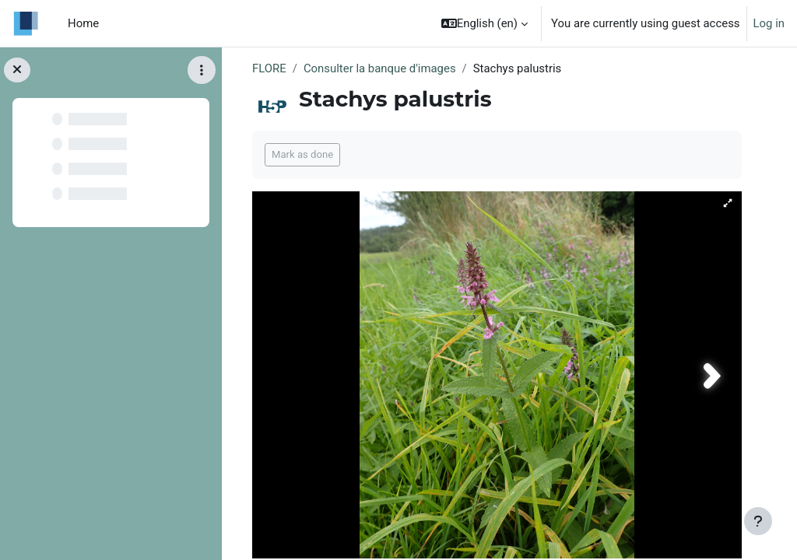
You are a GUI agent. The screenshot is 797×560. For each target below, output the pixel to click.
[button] (484, 23)
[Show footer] (758, 521)
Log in (769, 23)
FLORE (269, 68)
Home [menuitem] (83, 23)
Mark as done (302, 154)
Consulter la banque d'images (380, 68)
